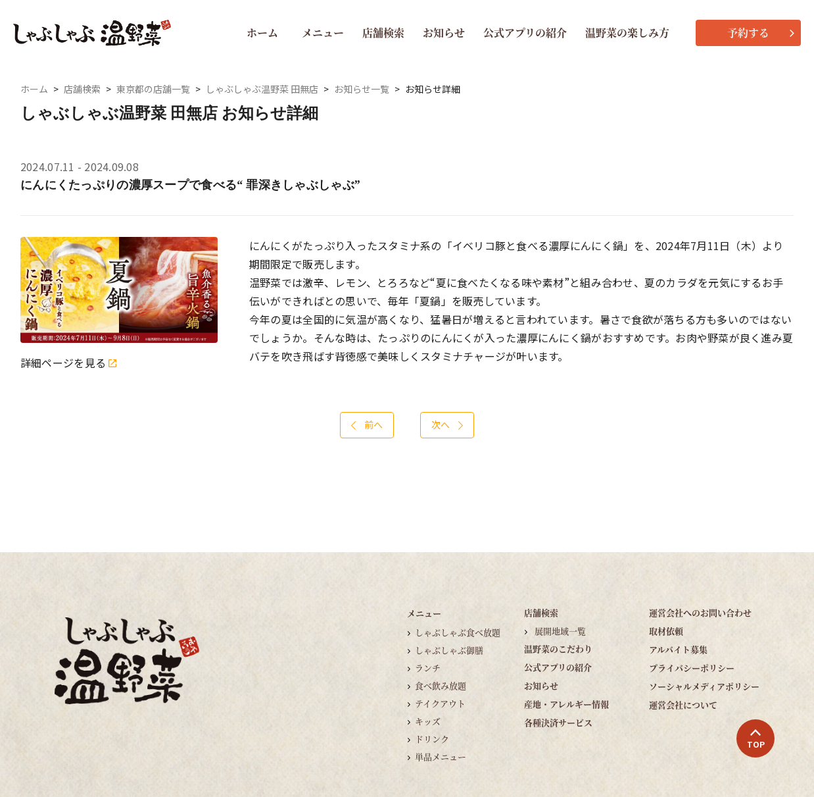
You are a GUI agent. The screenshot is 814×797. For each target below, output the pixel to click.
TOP (756, 739)
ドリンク (432, 739)
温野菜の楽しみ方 (627, 32)
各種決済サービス (558, 722)
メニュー (323, 32)
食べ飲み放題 (440, 685)
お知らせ (444, 32)
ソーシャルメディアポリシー (704, 686)
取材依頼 (666, 631)
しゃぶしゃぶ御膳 (449, 650)
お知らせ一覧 (361, 89)
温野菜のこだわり (558, 648)
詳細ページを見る (68, 363)
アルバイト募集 (678, 649)
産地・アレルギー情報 (566, 704)
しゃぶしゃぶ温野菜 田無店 (262, 89)
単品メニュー (440, 756)
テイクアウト (440, 703)
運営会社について (683, 704)
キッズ (428, 721)
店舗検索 (383, 32)
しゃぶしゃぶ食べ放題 (457, 632)
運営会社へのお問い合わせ (700, 612)
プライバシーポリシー (691, 667)
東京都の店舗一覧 (153, 89)
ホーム (262, 32)
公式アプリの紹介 (525, 32)
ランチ (428, 667)
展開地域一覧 (560, 631)
